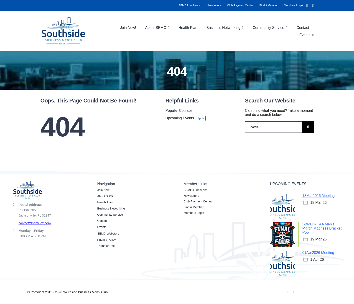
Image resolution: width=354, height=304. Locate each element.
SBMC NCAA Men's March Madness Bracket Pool (322, 228)
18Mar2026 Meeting (318, 196)
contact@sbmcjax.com (35, 223)
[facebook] (307, 5)
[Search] (308, 127)
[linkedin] (313, 5)
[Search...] (273, 127)
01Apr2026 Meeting (318, 253)
